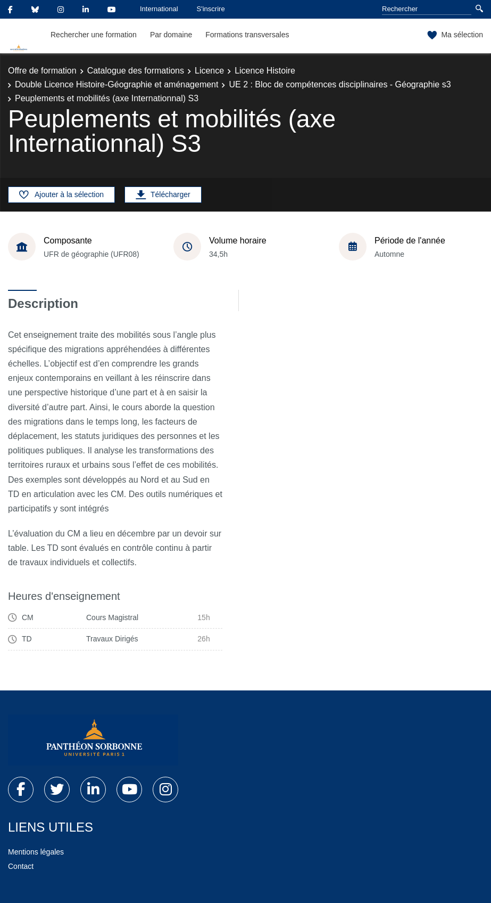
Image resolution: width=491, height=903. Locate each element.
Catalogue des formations (135, 70)
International (159, 9)
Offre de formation (42, 70)
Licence (209, 70)
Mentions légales (36, 852)
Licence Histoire (265, 70)
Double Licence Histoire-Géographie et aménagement (116, 84)
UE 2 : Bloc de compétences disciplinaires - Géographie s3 (340, 84)
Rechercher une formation (94, 34)
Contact (21, 866)
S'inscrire (211, 9)
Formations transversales (247, 34)
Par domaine (171, 34)
